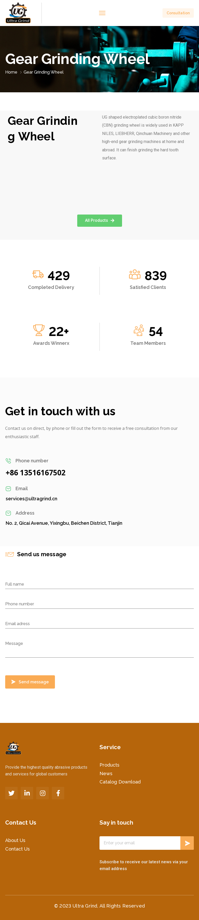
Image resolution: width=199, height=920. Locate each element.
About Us (15, 840)
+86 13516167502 (36, 472)
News (106, 773)
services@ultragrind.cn (31, 498)
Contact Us (17, 849)
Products (109, 765)
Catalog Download (120, 782)
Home (11, 72)
